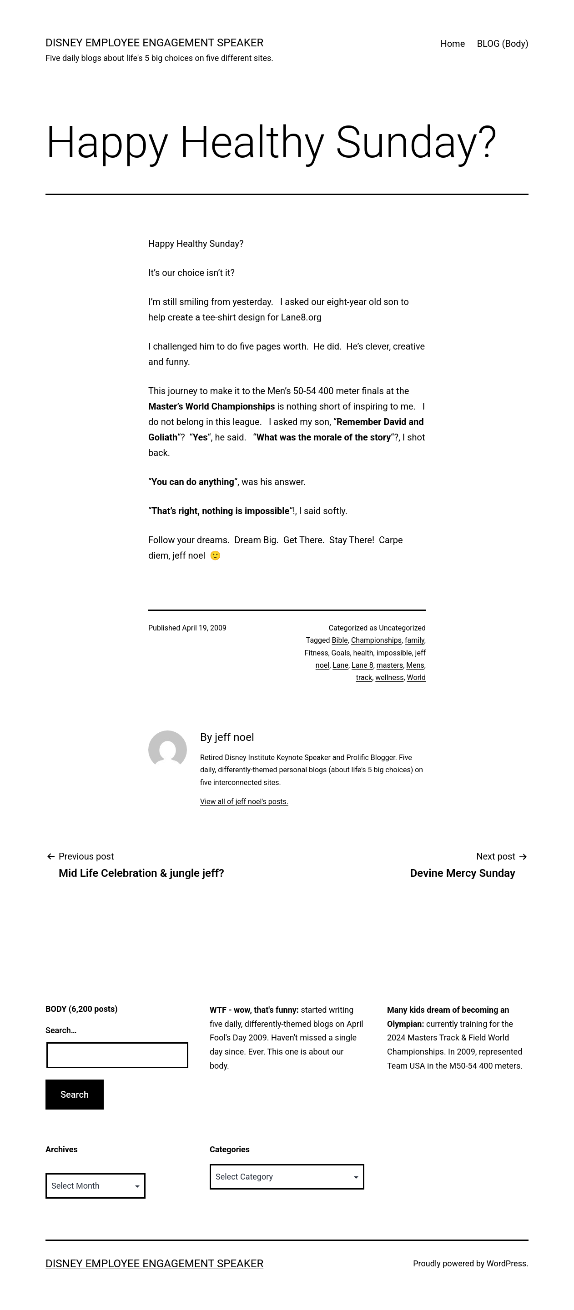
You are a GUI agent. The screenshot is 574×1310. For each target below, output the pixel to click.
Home (452, 43)
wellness (389, 677)
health (363, 653)
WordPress (506, 1263)
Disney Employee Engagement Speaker (154, 42)
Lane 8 (362, 665)
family (414, 640)
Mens (415, 665)
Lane (340, 665)
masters (390, 665)
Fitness (316, 653)
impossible (394, 653)
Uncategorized (402, 628)
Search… (61, 1030)
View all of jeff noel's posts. (244, 801)
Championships (376, 640)
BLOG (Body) (503, 43)
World (416, 677)
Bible (340, 640)
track (364, 677)
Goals (341, 653)
